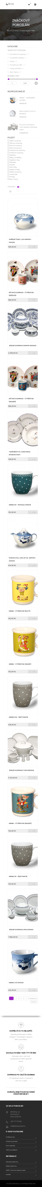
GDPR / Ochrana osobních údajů (16, 1170)
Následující (33, 998)
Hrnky (12, 61)
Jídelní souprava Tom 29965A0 (21, 770)
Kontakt (8, 1174)
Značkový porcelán (12, 1141)
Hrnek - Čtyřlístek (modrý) (20, 823)
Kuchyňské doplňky (17, 58)
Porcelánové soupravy (18, 54)
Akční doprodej (10, 1145)
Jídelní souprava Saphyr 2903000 (22, 346)
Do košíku (32, 247)
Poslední (34, 1002)
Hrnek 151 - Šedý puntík (18, 876)
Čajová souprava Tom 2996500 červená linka (28, 127)
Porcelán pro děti (16, 65)
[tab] (18, 187)
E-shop (16, 31)
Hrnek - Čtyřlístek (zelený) (20, 664)
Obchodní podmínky (12, 1162)
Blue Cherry (14, 72)
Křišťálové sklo (10, 1137)
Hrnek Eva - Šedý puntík (18, 717)
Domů (9, 31)
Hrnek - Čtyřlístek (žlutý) (19, 611)
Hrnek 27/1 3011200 (16, 983)
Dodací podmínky (11, 1166)
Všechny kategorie (11, 1150)
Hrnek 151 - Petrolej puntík (20, 505)
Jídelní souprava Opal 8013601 (21, 930)
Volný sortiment (15, 68)
